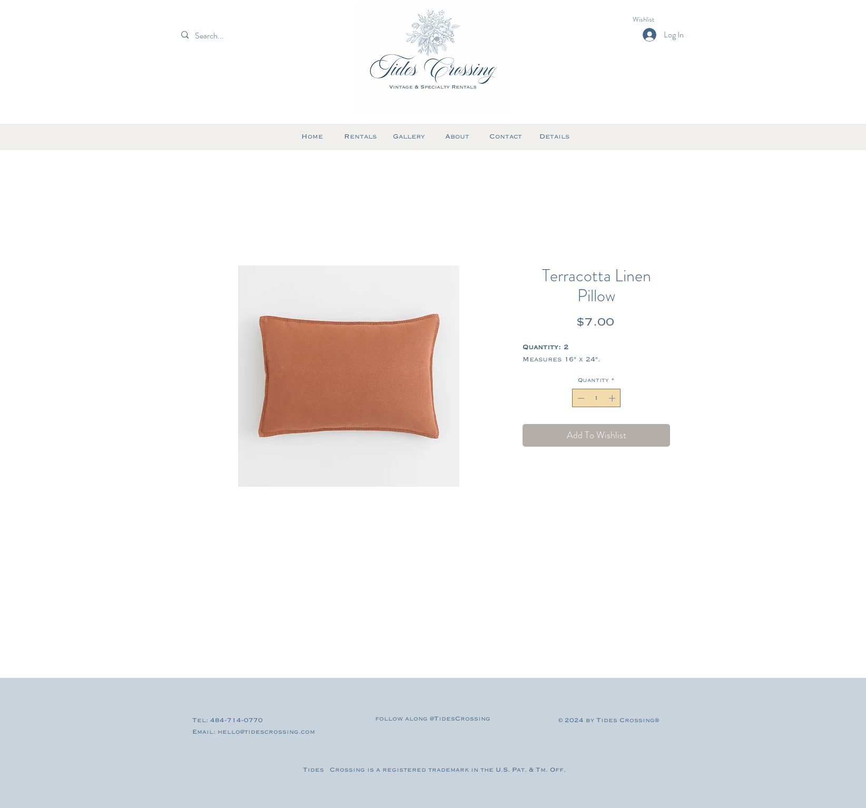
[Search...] (227, 36)
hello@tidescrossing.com (266, 732)
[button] (653, 19)
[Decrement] (580, 398)
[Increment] (613, 398)
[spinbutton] (596, 398)
